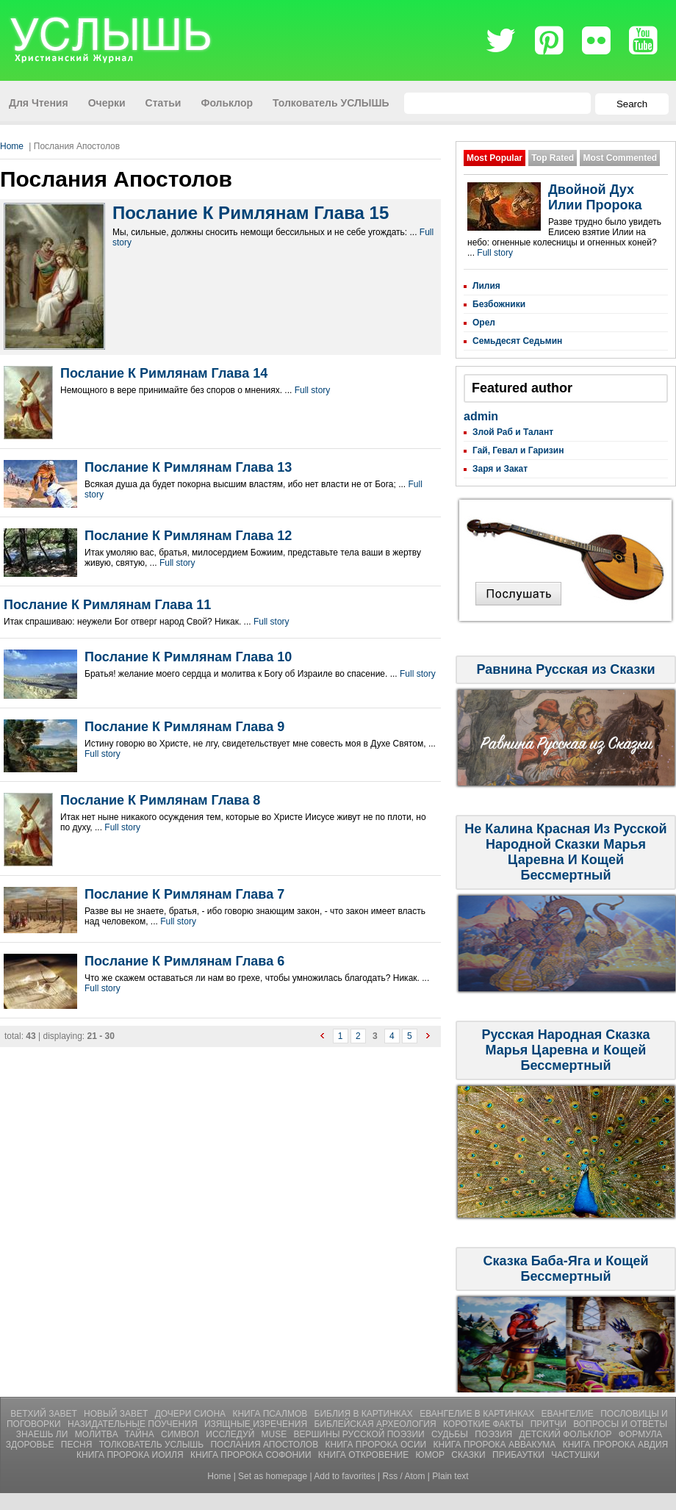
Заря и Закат (500, 469)
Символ (181, 1434)
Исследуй (231, 1434)
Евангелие (569, 1414)
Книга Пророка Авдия (616, 1444)
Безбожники (498, 304)
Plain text (450, 1476)
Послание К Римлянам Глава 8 (160, 800)
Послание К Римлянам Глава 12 (188, 535)
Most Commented (620, 158)
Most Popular (494, 158)
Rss (390, 1476)
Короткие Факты (484, 1424)
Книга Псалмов (270, 1414)
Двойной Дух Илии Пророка (594, 197)
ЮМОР (431, 1455)
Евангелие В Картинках (478, 1414)
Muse (276, 1434)
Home (12, 146)
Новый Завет (117, 1414)
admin (481, 416)
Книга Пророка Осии (377, 1444)
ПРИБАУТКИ (519, 1455)
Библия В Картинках (365, 1414)
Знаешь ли (43, 1434)
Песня (78, 1444)
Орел (483, 322)
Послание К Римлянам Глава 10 (188, 657)
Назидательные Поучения (134, 1424)
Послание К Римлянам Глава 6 (184, 961)
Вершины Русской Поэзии (360, 1434)
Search (631, 103)
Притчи (550, 1424)
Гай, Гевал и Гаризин (518, 450)
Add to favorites (344, 1476)
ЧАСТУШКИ (575, 1455)
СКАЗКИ (469, 1455)
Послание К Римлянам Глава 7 (184, 894)
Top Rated (552, 158)
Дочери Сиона (192, 1414)
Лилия (486, 286)
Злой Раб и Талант (512, 432)
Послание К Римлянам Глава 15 (250, 213)
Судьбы (450, 1434)
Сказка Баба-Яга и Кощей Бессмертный (565, 1269)
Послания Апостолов (265, 1444)
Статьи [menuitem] (163, 103)
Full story (313, 390)
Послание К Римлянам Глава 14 (163, 373)
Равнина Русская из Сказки (565, 669)
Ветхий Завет (44, 1414)
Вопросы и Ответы (620, 1424)
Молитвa (98, 1434)
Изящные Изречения (256, 1424)
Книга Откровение (364, 1455)
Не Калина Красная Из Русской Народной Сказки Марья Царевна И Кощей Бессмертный (565, 851)
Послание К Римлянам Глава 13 (188, 467)
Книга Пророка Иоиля (131, 1455)
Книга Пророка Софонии (252, 1455)
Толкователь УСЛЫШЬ (152, 1444)
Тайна (140, 1434)
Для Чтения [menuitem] (38, 103)
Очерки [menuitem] (107, 103)
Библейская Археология (376, 1424)
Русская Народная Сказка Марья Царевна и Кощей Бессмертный (566, 1050)
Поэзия (494, 1434)
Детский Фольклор (566, 1434)
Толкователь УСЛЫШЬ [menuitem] (331, 103)
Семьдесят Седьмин (517, 341)
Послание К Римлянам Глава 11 (107, 604)
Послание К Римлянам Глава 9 (184, 726)
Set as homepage (272, 1476)
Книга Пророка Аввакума (496, 1444)
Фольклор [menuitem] (227, 103)
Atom (415, 1476)
